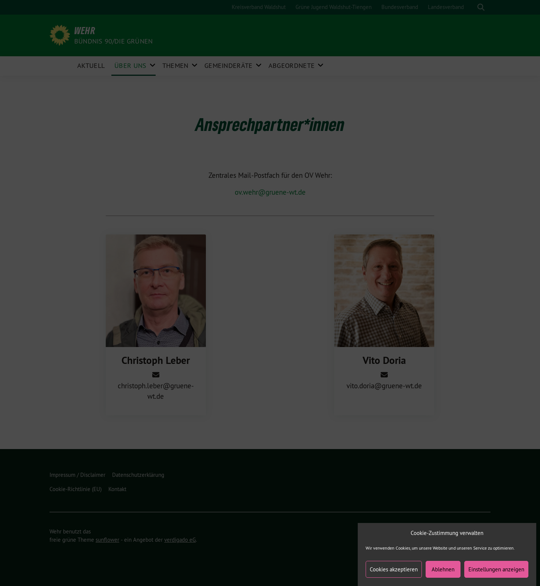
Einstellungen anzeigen (496, 573)
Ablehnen (443, 573)
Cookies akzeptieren (394, 573)
